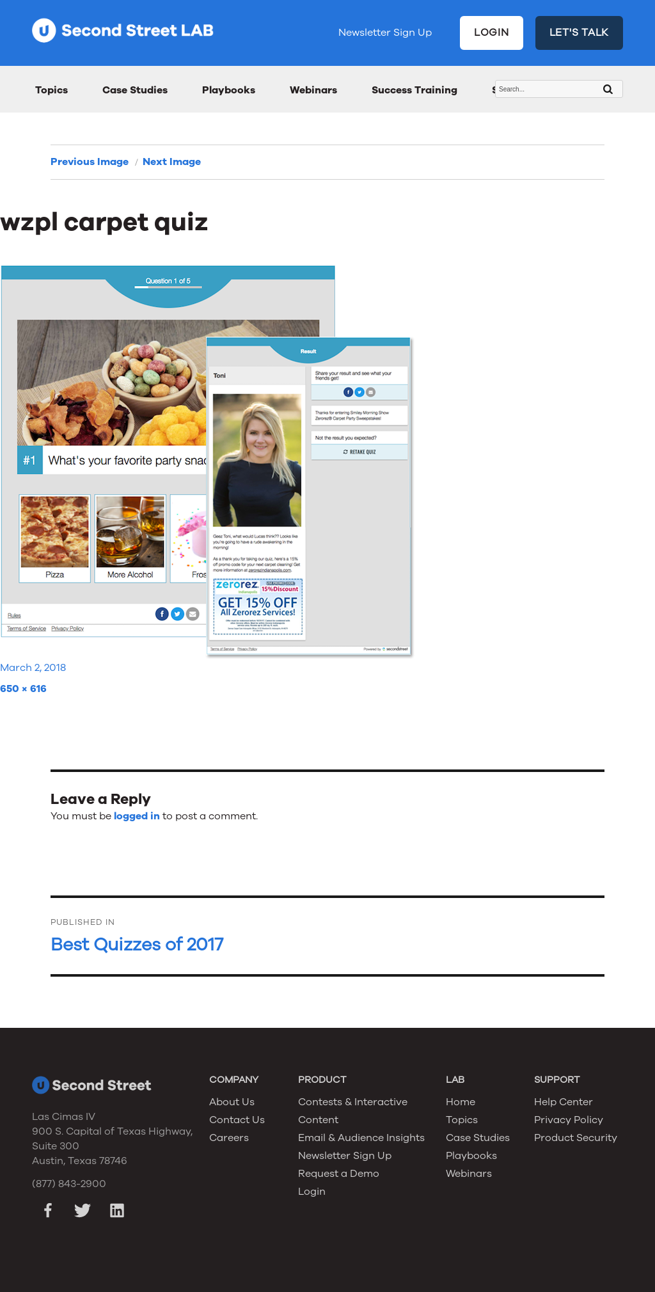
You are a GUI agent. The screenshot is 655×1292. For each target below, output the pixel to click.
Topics (51, 90)
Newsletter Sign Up (385, 33)
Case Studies (135, 90)
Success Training (414, 90)
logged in (137, 816)
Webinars (313, 90)
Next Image (172, 162)
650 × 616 (23, 689)
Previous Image (90, 162)
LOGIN (491, 33)
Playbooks (228, 90)
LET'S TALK (579, 33)
